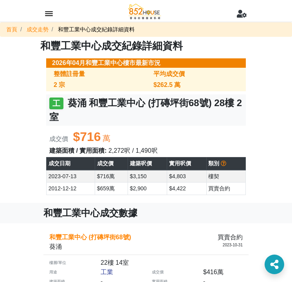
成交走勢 (38, 29)
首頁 (11, 29)
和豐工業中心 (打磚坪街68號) (90, 237)
